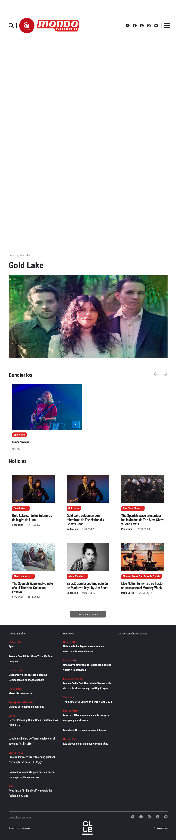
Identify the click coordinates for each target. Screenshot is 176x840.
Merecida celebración (21, 693)
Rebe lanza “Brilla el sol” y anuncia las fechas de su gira (30, 793)
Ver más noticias (88, 614)
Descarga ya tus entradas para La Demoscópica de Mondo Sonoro (28, 677)
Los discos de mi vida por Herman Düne (85, 743)
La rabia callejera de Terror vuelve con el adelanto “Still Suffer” (32, 741)
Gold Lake (19, 508)
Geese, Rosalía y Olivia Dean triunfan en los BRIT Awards (33, 722)
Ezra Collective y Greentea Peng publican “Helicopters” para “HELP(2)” (32, 759)
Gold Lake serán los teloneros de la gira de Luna (32, 517)
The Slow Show (131, 508)
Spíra (12, 646)
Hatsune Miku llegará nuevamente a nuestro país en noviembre (83, 649)
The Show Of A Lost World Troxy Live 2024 (87, 701)
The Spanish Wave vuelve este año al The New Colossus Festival (32, 587)
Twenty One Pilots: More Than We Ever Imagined (31, 659)
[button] (27, 25)
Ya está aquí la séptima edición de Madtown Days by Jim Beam (87, 585)
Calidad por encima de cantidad (26, 706)
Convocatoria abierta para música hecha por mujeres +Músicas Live (31, 774)
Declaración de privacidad (17, 828)
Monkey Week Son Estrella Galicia (141, 576)
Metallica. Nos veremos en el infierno (84, 730)
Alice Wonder (75, 576)
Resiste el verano (20, 442)
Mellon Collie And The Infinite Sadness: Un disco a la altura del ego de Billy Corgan (87, 686)
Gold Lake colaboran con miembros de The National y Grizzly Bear (85, 519)
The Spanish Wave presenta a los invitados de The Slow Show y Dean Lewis (142, 519)
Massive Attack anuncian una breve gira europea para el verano (86, 717)
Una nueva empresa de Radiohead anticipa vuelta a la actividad (87, 667)
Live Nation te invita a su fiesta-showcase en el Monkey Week (142, 585)
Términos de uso (161, 828)
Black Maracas (22, 576)
